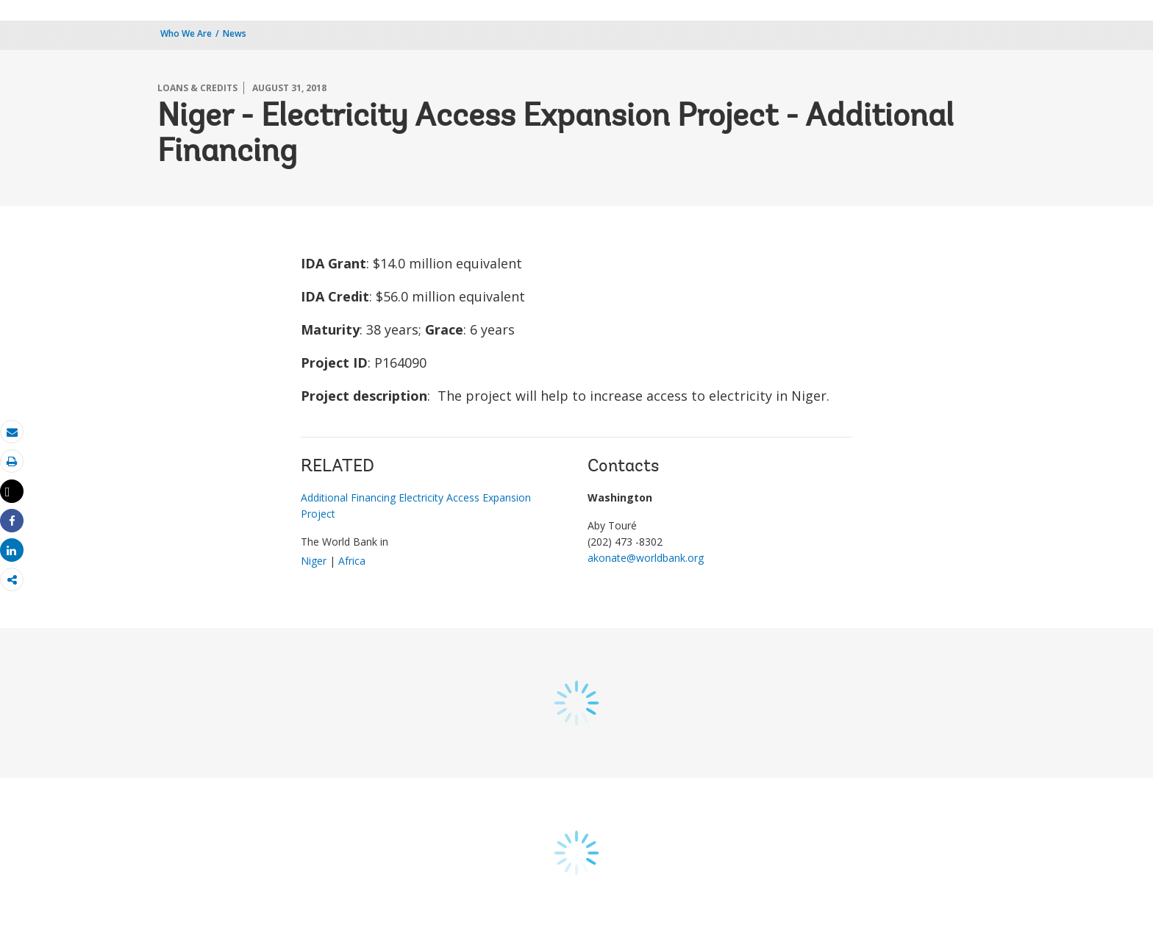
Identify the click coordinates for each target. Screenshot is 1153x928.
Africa (351, 561)
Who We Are (186, 33)
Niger (313, 561)
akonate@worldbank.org (646, 558)
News (234, 33)
